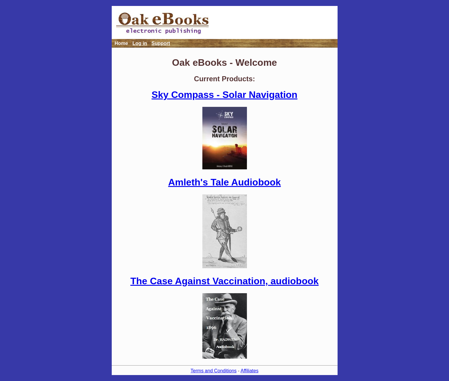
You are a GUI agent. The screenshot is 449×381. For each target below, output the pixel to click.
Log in (140, 43)
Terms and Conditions (213, 370)
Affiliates (249, 370)
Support (161, 43)
